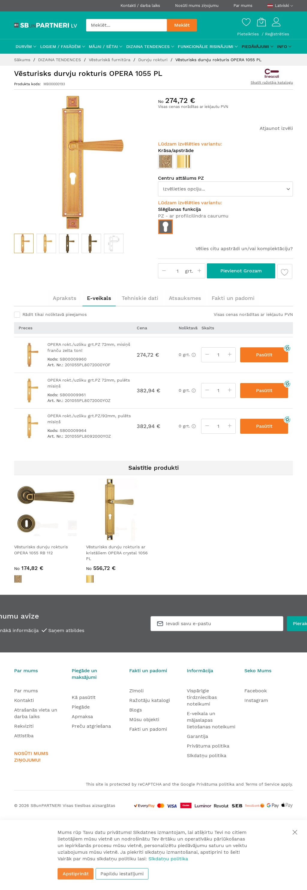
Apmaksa (82, 716)
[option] (165, 161)
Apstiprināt (76, 874)
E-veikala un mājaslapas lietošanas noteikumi (211, 720)
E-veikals (99, 298)
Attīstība (24, 736)
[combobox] (126, 25)
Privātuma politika (208, 746)
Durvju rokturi (153, 59)
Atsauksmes (185, 298)
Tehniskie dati (140, 298)
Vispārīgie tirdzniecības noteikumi (202, 697)
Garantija (197, 736)
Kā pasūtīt (84, 697)
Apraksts (64, 298)
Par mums (243, 5)
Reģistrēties (277, 33)
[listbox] (225, 163)
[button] (46, 243)
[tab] (64, 298)
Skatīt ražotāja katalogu (272, 82)
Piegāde (81, 707)
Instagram (256, 700)
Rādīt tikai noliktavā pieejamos (54, 314)
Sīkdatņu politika (206, 755)
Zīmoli (136, 691)
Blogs (135, 710)
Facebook (255, 691)
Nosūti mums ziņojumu (197, 5)
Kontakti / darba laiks (140, 5)
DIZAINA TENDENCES (60, 59)
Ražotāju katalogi (149, 700)
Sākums (23, 59)
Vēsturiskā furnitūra (110, 59)
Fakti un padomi (233, 298)
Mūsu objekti (144, 719)
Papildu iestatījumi (122, 874)
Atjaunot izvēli (276, 128)
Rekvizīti (24, 726)
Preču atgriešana (91, 726)
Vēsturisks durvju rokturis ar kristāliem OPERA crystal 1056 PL (117, 552)
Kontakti (24, 700)
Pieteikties (248, 33)
